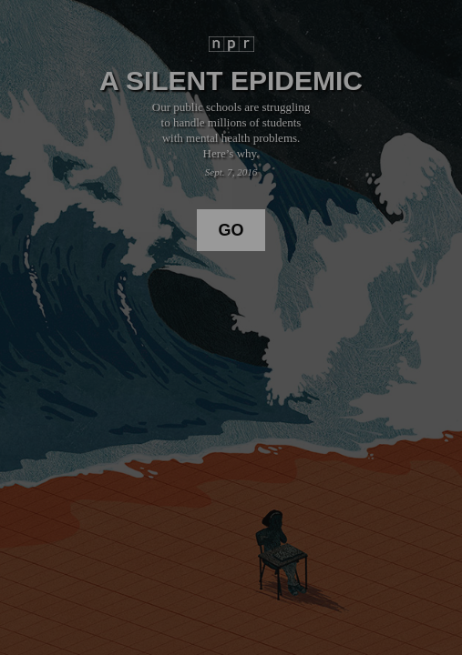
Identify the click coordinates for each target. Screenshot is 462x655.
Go (230, 230)
